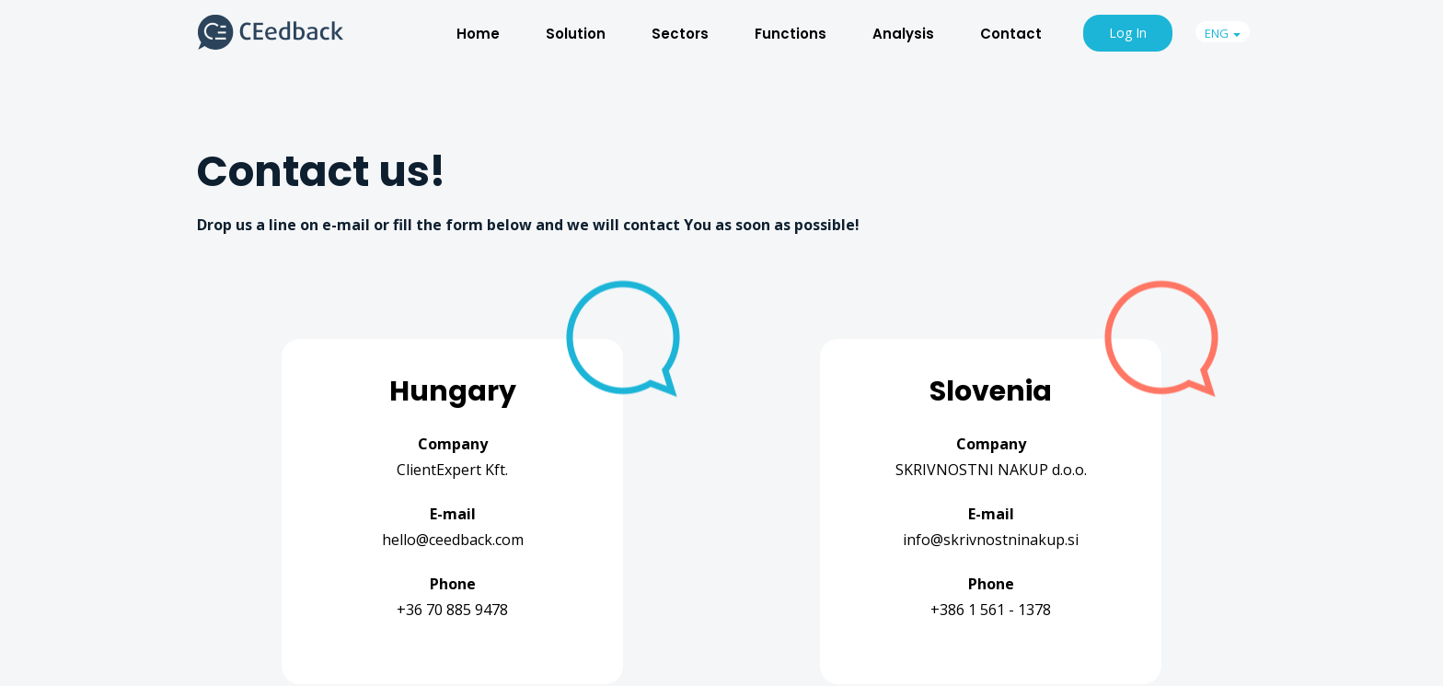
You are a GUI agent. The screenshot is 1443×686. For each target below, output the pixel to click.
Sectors (680, 33)
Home (478, 33)
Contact (1011, 33)
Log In (1128, 32)
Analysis (903, 33)
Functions (790, 33)
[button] (1222, 31)
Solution (576, 33)
